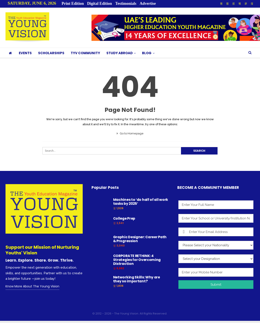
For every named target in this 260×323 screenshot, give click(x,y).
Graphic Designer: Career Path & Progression (140, 238)
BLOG (146, 53)
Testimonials (125, 3)
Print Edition (73, 3)
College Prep (124, 218)
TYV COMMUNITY (85, 53)
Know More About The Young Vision (32, 286)
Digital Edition (99, 3)
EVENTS (25, 53)
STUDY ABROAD (119, 53)
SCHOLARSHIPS (51, 53)
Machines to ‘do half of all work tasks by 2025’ (140, 201)
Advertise (148, 3)
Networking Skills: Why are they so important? (136, 279)
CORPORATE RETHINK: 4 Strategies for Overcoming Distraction (137, 259)
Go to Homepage (130, 133)
